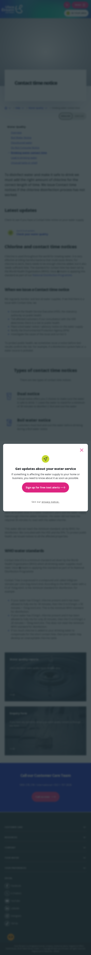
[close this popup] (81, 450)
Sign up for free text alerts (45, 487)
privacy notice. (50, 501)
